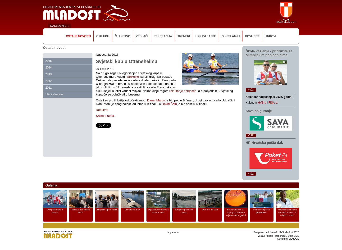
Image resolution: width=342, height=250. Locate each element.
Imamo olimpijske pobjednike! (261, 211)
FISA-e (273, 102)
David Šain (169, 104)
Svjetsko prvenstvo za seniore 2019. (158, 211)
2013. (49, 74)
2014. (49, 67)
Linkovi (270, 36)
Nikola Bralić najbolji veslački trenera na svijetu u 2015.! (287, 213)
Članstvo (122, 36)
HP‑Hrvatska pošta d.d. (264, 143)
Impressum (173, 232)
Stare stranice (54, 94)
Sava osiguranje (259, 111)
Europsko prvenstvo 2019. (184, 211)
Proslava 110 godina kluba (80, 211)
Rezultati (102, 110)
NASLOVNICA (59, 25)
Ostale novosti (78, 36)
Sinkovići (133, 76)
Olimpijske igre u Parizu (55, 211)
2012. (49, 81)
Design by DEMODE (288, 238)
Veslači (142, 36)
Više (251, 90)
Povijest (252, 36)
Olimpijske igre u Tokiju (107, 210)
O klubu (102, 36)
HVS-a (262, 102)
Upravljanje (206, 36)
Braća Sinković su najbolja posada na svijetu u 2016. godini (236, 213)
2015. (49, 61)
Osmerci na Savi (132, 210)
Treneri (184, 36)
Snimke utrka (105, 116)
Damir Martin (156, 100)
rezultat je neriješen (182, 91)
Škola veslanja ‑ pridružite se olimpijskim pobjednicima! (269, 53)
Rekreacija (163, 36)
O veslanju (231, 36)
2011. (49, 87)
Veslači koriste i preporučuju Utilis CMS (278, 236)
